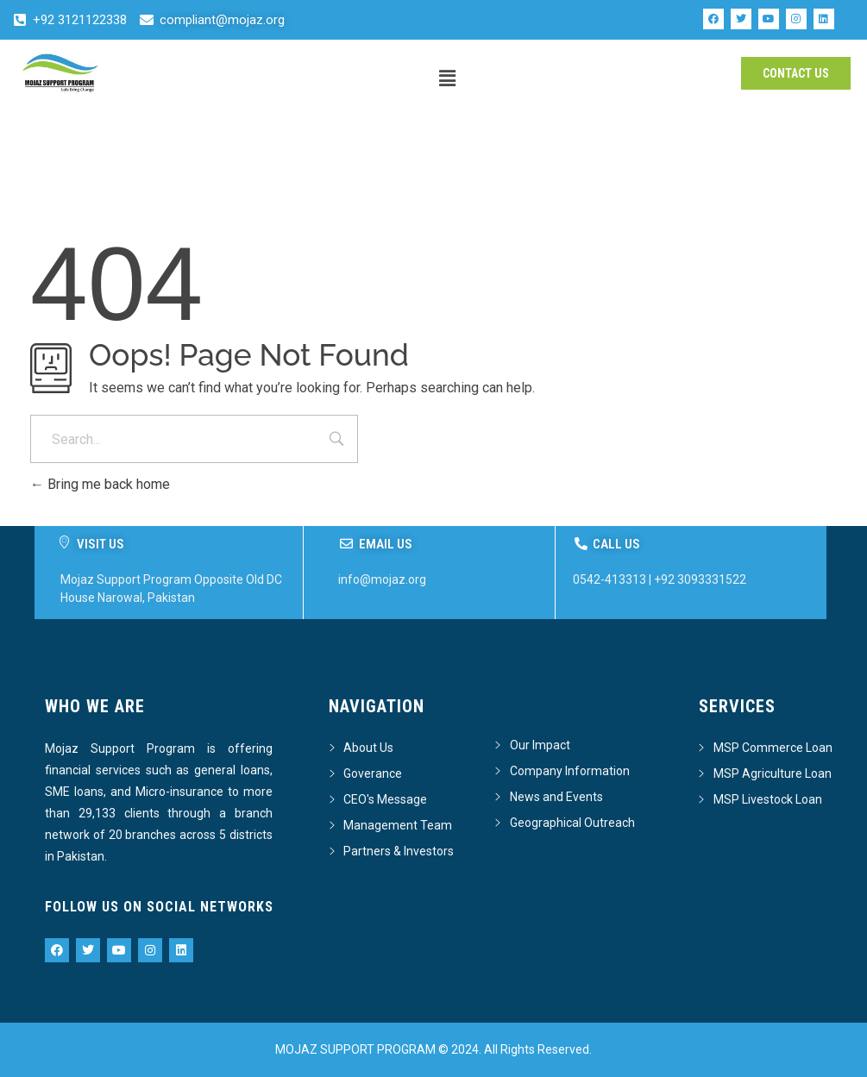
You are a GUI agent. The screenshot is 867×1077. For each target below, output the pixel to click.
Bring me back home (100, 484)
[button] (447, 78)
